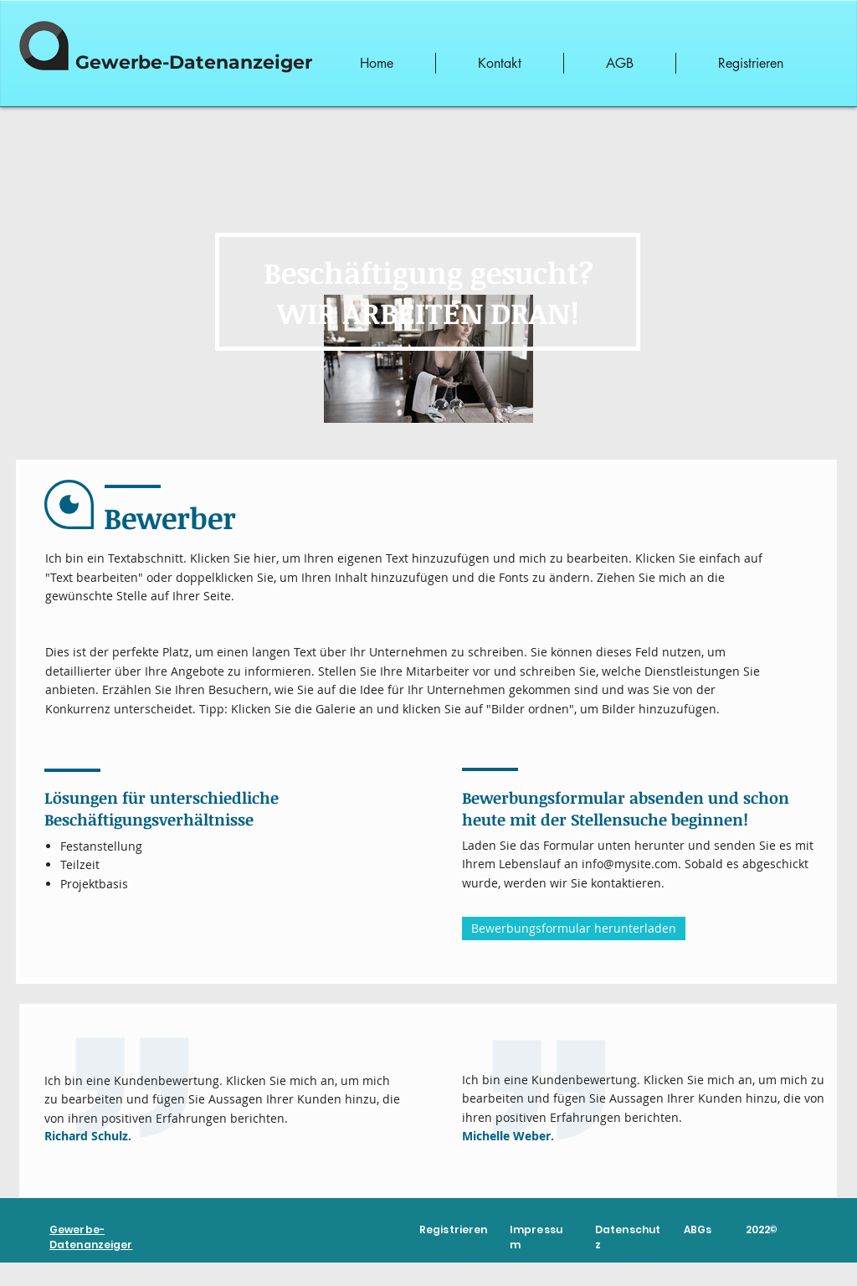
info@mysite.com (630, 864)
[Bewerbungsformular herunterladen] (573, 928)
